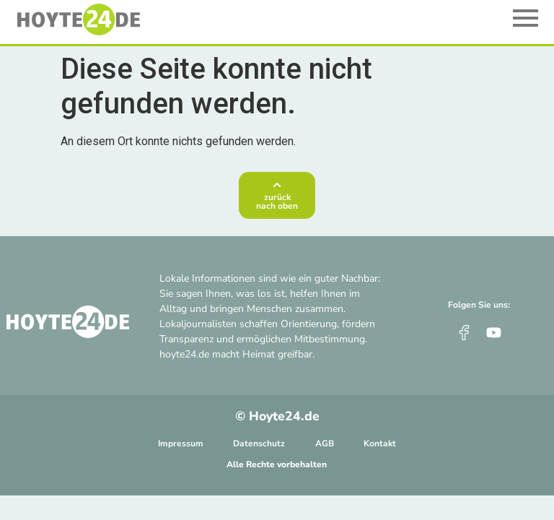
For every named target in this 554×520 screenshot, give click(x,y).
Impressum (180, 443)
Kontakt (380, 443)
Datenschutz (259, 443)
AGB (324, 443)
